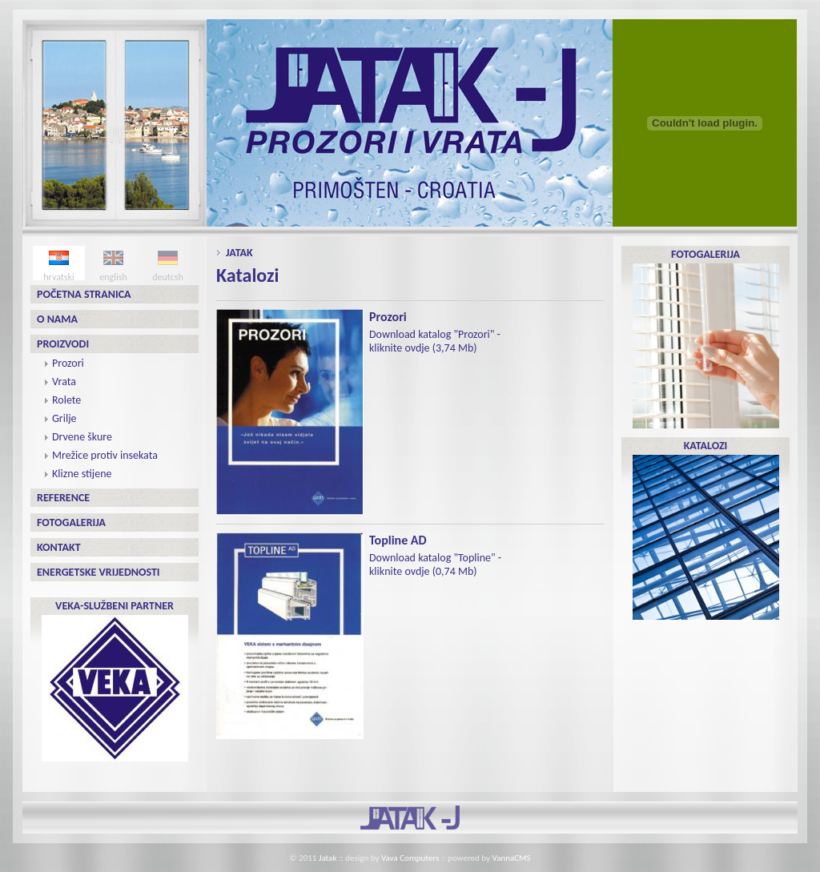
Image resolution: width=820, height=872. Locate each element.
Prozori (68, 363)
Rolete (66, 400)
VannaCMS (511, 858)
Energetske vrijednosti (98, 572)
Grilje (64, 418)
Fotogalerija (71, 522)
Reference (63, 497)
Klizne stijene (81, 473)
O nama (57, 319)
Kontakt (59, 547)
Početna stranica (84, 294)
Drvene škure (82, 437)
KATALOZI (706, 529)
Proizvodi (63, 344)
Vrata (64, 381)
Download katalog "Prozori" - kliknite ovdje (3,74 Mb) (434, 341)
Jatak (239, 252)
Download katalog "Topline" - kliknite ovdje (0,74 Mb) (435, 564)
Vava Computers (410, 858)
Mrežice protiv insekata (105, 455)
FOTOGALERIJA (706, 337)
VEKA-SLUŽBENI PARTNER (115, 680)
